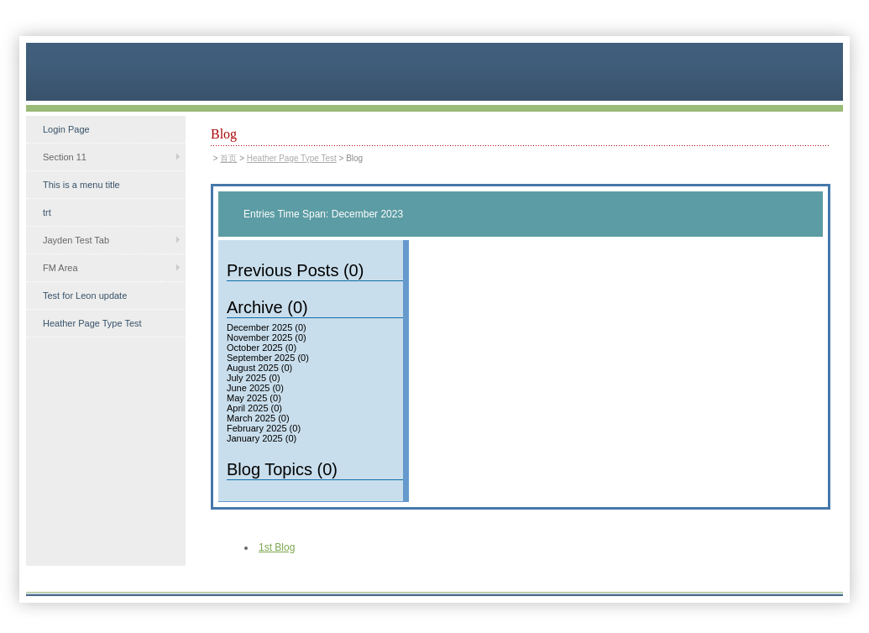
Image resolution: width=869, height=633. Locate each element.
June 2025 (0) (255, 388)
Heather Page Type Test (92, 323)
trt (47, 212)
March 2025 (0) (258, 418)
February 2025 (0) (264, 428)
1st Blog (277, 547)
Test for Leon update (85, 295)
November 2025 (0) (266, 337)
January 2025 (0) (261, 438)
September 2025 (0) (268, 358)
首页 (228, 158)
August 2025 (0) (259, 368)
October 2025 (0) (261, 348)
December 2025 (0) (266, 327)
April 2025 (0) (254, 408)
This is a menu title (81, 185)
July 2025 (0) (253, 378)
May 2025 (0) (254, 398)
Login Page (66, 129)
